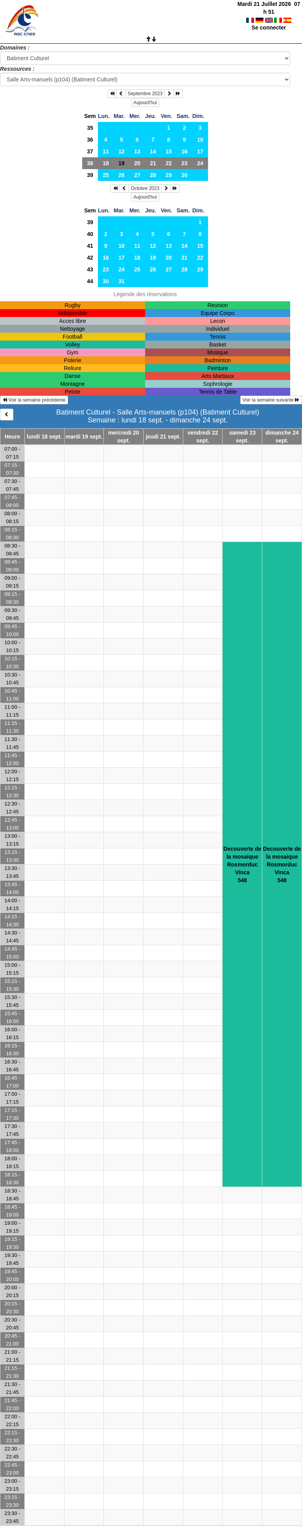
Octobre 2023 (145, 188)
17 (200, 151)
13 (137, 151)
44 (90, 281)
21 (153, 163)
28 (153, 175)
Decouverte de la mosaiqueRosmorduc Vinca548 (242, 864)
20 (137, 163)
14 (153, 151)
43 (90, 269)
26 (121, 175)
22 (169, 163)
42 (90, 257)
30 (184, 175)
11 (106, 151)
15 (169, 151)
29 (169, 175)
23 (184, 163)
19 (153, 257)
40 (90, 234)
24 (200, 163)
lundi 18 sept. (44, 436)
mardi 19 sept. (83, 436)
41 (90, 246)
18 (106, 163)
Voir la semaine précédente (34, 400)
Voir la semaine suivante (271, 400)
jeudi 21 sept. (163, 436)
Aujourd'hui (145, 102)
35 (90, 128)
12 (121, 151)
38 (90, 163)
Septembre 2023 (145, 93)
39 (90, 175)
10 (200, 139)
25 (106, 175)
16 (184, 151)
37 (90, 151)
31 (121, 281)
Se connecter (269, 20)
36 (90, 139)
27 (137, 175)
